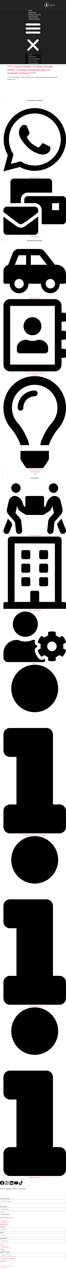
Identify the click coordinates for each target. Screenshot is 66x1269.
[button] (33, 37)
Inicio (30, 10)
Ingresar (52, 5)
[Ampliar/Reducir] (1, 1266)
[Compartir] (8, 1266)
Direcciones (32, 12)
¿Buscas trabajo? (34, 19)
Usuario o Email (5, 1198)
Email (1, 1232)
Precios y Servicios (34, 15)
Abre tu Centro (33, 17)
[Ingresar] (46, 5)
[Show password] (1, 1212)
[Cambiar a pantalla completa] (4, 1266)
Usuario (2, 1227)
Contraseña (3, 1206)
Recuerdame (5, 1214)
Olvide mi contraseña (6, 1217)
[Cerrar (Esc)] (11, 1266)
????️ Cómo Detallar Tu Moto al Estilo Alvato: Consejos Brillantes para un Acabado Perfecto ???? (30, 70)
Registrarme (3, 1224)
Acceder (2, 1250)
